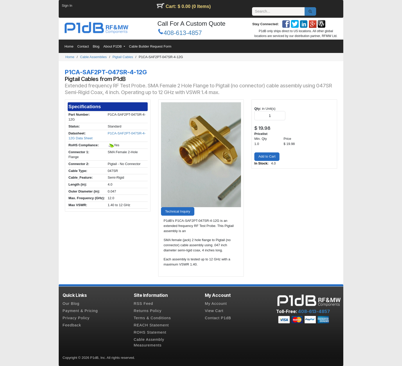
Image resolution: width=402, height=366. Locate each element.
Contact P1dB (218, 318)
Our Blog (71, 303)
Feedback (72, 325)
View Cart (214, 311)
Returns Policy (148, 311)
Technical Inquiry (177, 211)
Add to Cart (266, 156)
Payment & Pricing (80, 311)
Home (69, 57)
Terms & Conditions (152, 318)
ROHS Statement (150, 332)
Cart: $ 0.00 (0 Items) (188, 6)
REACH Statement (151, 325)
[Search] (310, 11)
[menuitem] (69, 46)
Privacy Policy (76, 318)
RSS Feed (143, 303)
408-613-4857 (183, 32)
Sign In (67, 5)
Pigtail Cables (123, 57)
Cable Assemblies (93, 57)
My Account (216, 303)
